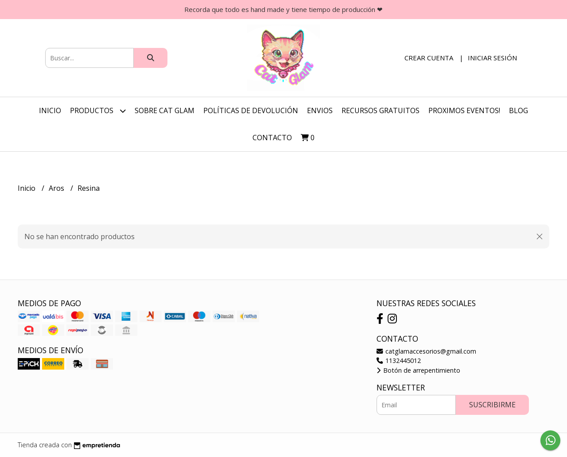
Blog (518, 110)
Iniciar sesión (492, 57)
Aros (57, 188)
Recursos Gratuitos (380, 110)
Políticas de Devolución (250, 110)
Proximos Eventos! (464, 110)
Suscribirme (492, 405)
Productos (98, 110)
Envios (320, 110)
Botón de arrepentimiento (418, 370)
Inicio (50, 110)
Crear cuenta (428, 57)
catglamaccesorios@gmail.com (426, 351)
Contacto (272, 137)
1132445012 (399, 360)
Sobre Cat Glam (164, 110)
